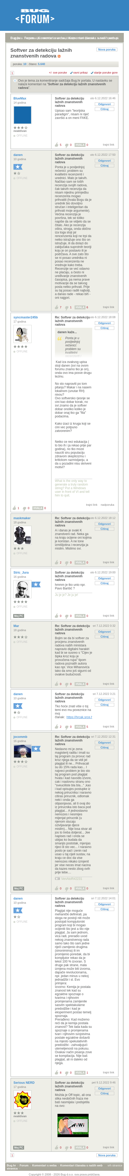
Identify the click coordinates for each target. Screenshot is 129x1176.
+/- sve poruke (58, 72)
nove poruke (86, 38)
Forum (24, 1165)
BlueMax (20, 98)
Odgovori (104, 104)
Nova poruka (107, 49)
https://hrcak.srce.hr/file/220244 (88, 717)
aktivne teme (51, 38)
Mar (16, 626)
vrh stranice (115, 1165)
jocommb (20, 737)
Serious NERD (24, 1083)
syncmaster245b (26, 317)
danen (18, 155)
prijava (18, 38)
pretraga (113, 38)
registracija (33, 38)
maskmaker (22, 518)
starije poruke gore (106, 72)
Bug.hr (11, 1165)
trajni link (108, 144)
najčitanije (68, 38)
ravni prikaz (80, 72)
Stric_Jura (21, 572)
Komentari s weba (44, 1165)
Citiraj (105, 109)
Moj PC (18, 616)
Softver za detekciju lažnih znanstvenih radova (69, 102)
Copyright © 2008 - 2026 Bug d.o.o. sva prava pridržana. (64, 1174)
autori (101, 38)
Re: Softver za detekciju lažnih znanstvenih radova (72, 321)
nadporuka (107, 504)
